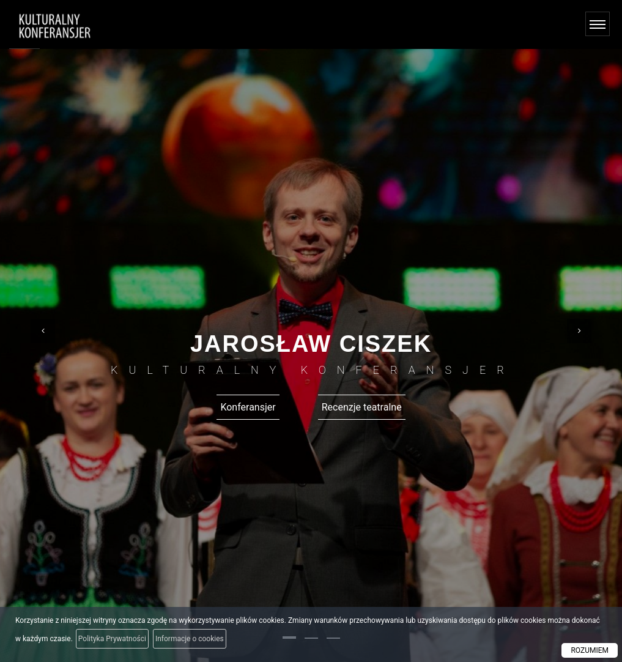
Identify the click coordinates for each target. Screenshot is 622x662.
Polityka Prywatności (112, 638)
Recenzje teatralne (362, 407)
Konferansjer (247, 407)
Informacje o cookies (189, 638)
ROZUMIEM (590, 650)
